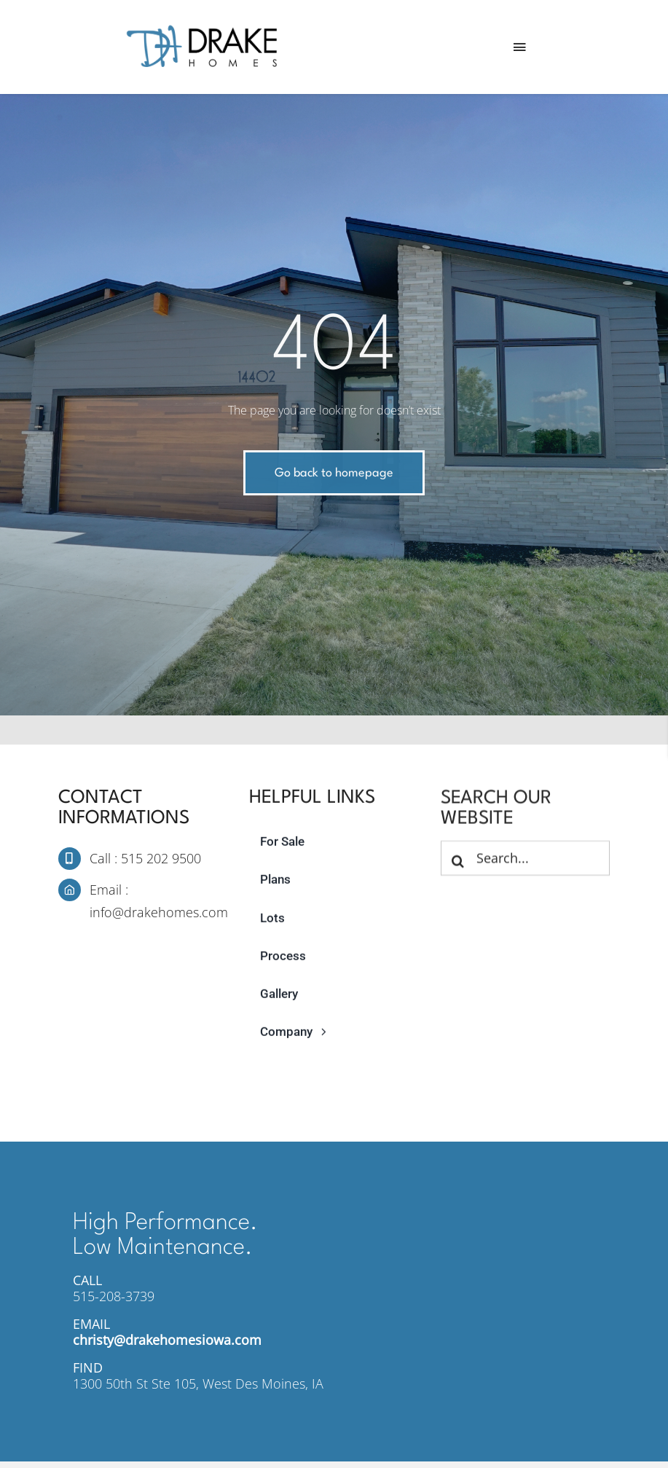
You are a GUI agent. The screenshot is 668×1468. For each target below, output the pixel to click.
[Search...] (525, 859)
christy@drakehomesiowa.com (167, 1340)
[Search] (458, 862)
